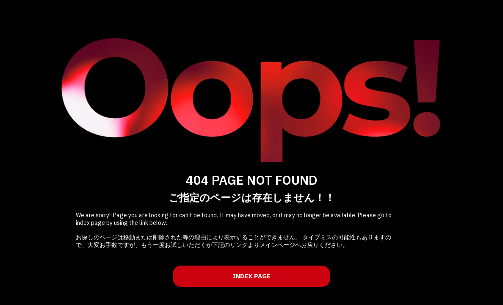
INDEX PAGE (252, 276)
